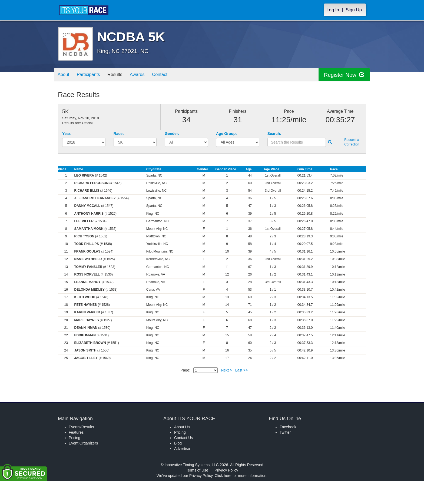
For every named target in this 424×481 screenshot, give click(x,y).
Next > (226, 370)
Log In (332, 9)
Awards (142, 75)
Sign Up (354, 9)
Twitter (285, 432)
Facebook (288, 427)
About (64, 75)
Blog (178, 443)
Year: (66, 133)
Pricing (74, 438)
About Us (182, 427)
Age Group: (226, 133)
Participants (90, 75)
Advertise (182, 448)
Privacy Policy (226, 470)
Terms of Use (197, 470)
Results (118, 75)
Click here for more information (240, 475)
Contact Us (183, 438)
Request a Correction (351, 142)
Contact (166, 75)
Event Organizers (83, 443)
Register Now (344, 75)
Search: (274, 133)
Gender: (172, 133)
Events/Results (81, 427)
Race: (119, 133)
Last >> (241, 370)
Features (76, 432)
